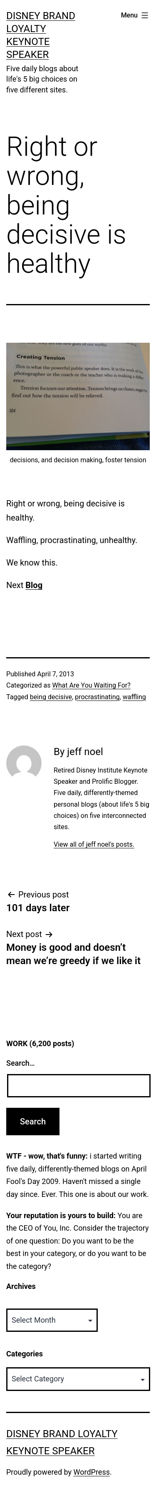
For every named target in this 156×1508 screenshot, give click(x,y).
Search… (20, 1063)
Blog (33, 585)
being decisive (51, 697)
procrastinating (97, 697)
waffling (134, 697)
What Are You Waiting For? (91, 685)
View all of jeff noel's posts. (94, 844)
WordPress (92, 1472)
